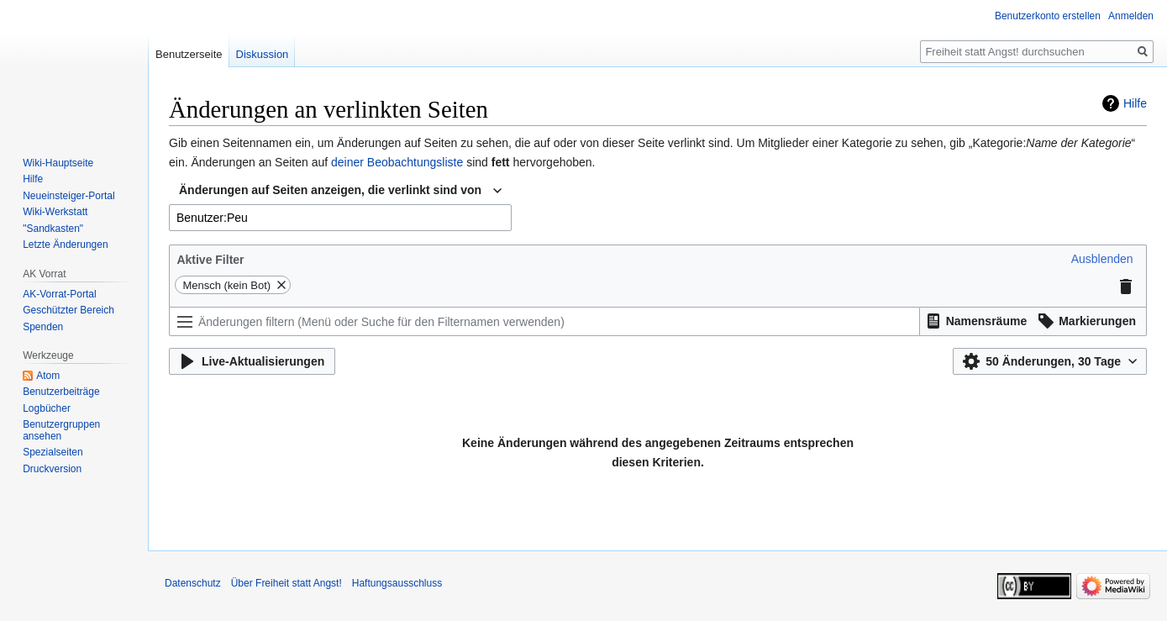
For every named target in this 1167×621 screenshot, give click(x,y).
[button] (1102, 258)
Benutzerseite (189, 54)
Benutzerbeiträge (61, 391)
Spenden (43, 327)
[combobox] (340, 190)
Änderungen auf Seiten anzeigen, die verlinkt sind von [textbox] (330, 190)
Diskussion (262, 54)
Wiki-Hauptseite (58, 163)
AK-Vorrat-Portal (59, 294)
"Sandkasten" (53, 228)
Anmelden (1131, 16)
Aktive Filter (210, 259)
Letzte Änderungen (65, 244)
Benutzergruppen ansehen (61, 430)
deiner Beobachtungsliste (397, 162)
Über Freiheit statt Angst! (286, 583)
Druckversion (52, 469)
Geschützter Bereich (68, 310)
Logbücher (47, 408)
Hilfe (1135, 103)
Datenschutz (193, 583)
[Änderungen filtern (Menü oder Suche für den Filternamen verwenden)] (544, 321)
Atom (48, 376)
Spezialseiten (52, 452)
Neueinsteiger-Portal (68, 196)
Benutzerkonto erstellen (1048, 16)
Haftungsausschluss (397, 583)
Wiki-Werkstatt (55, 212)
